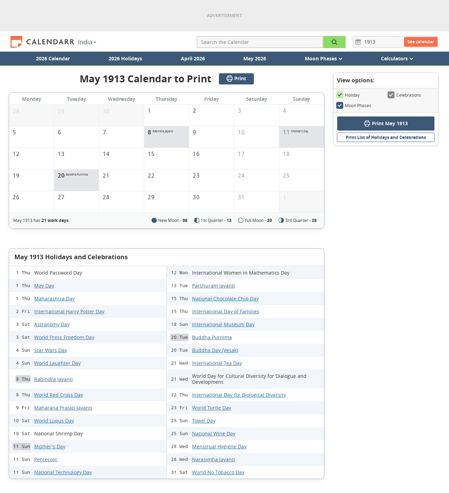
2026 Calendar (53, 58)
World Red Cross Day (58, 394)
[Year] (371, 42)
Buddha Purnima (212, 337)
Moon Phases (353, 105)
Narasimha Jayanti (213, 459)
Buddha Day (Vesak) (215, 350)
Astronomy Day (51, 324)
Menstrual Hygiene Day (219, 446)
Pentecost (45, 459)
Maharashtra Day (54, 298)
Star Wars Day (50, 350)
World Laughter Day (57, 363)
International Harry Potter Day (69, 311)
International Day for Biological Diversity (239, 394)
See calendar (420, 42)
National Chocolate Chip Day (225, 298)
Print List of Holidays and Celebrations (386, 137)
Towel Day (203, 420)
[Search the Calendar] (334, 42)
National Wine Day (213, 433)
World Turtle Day (211, 407)
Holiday (348, 94)
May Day (44, 285)
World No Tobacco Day (218, 472)
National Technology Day (63, 472)
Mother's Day (49, 446)
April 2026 (193, 58)
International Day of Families (225, 311)
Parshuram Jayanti (213, 285)
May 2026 (254, 58)
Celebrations (404, 94)
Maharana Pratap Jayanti (63, 407)
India (87, 42)
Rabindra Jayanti (53, 379)
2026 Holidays (125, 58)
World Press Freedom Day (64, 337)
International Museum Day (223, 324)
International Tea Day (217, 363)
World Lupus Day (54, 420)
